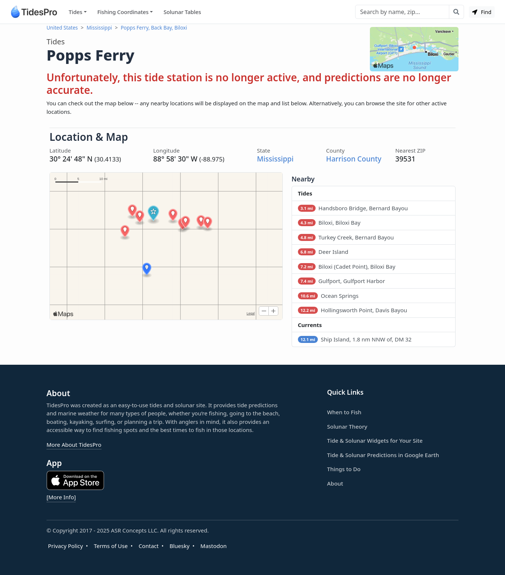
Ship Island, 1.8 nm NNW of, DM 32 (355, 339)
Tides (75, 12)
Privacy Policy (65, 545)
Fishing (122, 12)
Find (481, 12)
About (335, 483)
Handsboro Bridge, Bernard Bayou (353, 207)
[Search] (402, 12)
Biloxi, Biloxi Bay (329, 222)
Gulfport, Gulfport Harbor (341, 281)
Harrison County (353, 159)
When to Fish (344, 411)
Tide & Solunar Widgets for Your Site (375, 440)
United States (62, 27)
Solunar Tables (182, 12)
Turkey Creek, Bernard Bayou (346, 237)
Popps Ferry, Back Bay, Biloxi (154, 27)
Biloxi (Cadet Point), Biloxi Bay (346, 266)
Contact (148, 545)
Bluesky (179, 545)
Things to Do (344, 468)
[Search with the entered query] (456, 12)
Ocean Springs (328, 295)
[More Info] (61, 496)
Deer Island (323, 251)
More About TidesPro (74, 444)
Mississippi (99, 27)
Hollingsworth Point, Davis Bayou (352, 310)
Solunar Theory (347, 426)
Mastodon (213, 545)
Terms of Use (111, 545)
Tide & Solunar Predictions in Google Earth (383, 454)
